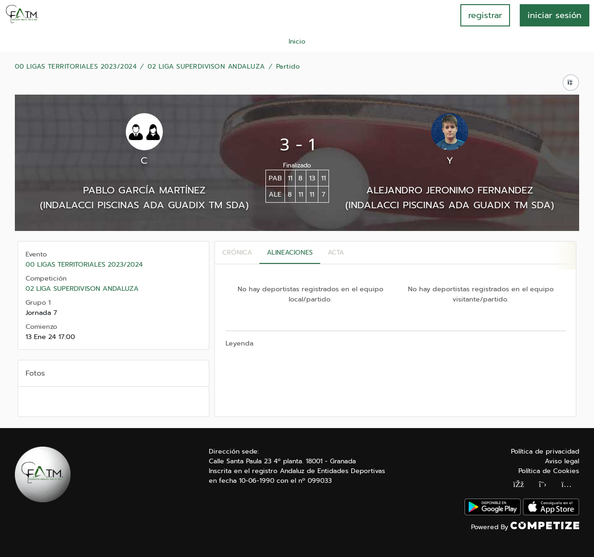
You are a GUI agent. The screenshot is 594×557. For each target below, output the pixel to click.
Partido (288, 66)
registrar (485, 15)
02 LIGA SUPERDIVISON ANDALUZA (206, 66)
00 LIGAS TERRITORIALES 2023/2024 (75, 66)
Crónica (237, 252)
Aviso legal (562, 461)
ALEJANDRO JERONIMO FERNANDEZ (449, 190)
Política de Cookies (548, 471)
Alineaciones (290, 252)
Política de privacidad (545, 451)
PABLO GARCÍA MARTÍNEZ (144, 190)
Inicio (297, 41)
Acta (336, 252)
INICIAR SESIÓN (554, 15)
